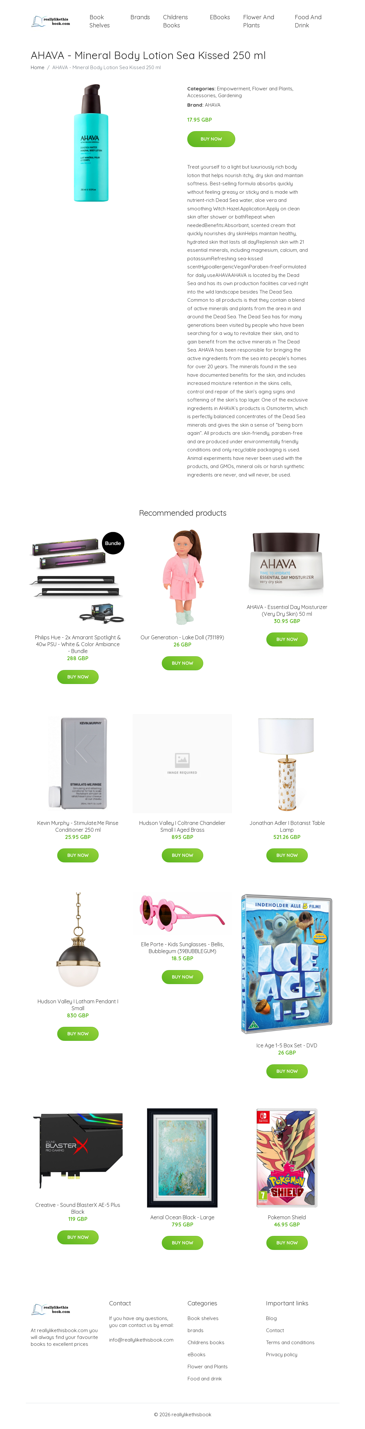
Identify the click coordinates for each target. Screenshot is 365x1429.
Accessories (201, 99)
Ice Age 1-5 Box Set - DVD (287, 1049)
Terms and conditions (290, 1346)
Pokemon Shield (287, 1220)
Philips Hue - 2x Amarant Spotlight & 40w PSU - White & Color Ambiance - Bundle (78, 648)
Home (37, 71)
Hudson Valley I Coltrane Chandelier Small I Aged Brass (182, 829)
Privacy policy (281, 1358)
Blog (271, 1321)
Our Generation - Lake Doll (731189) (182, 641)
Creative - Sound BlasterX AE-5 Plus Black (77, 1211)
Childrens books (175, 23)
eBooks (220, 19)
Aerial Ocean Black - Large (182, 1220)
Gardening (230, 99)
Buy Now (211, 142)
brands (140, 19)
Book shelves (100, 23)
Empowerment (233, 92)
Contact (275, 1333)
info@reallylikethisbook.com (141, 1343)
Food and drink (308, 23)
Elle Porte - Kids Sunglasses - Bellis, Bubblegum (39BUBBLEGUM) (182, 951)
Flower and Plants (258, 23)
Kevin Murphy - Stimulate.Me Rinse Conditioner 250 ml (77, 829)
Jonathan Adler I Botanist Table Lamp (287, 829)
